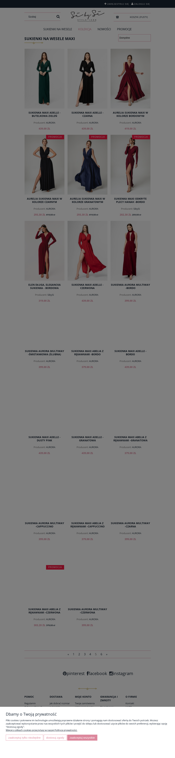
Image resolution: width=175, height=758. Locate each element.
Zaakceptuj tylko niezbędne (24, 737)
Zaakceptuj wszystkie (82, 737)
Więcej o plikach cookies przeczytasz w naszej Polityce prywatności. (41, 730)
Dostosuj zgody (55, 737)
